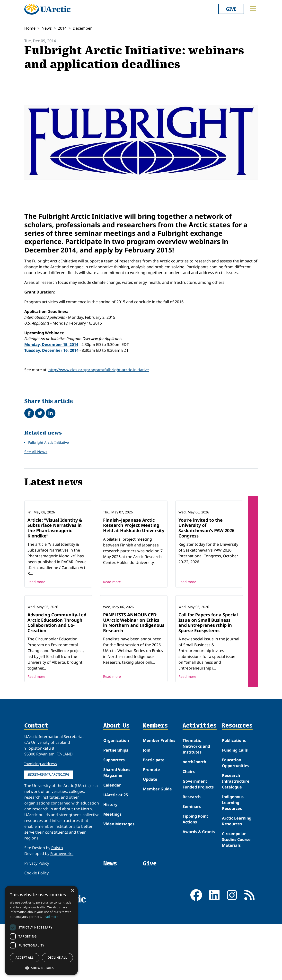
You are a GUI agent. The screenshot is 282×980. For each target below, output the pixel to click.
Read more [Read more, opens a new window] (50, 917)
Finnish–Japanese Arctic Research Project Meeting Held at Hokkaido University (133, 557)
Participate (154, 823)
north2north (194, 825)
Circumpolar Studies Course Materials (236, 903)
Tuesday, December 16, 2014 (51, 350)
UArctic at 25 (115, 858)
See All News (35, 451)
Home (29, 28)
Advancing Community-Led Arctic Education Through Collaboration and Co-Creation (56, 686)
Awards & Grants (199, 895)
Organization (116, 804)
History (110, 868)
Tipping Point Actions (195, 882)
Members (155, 790)
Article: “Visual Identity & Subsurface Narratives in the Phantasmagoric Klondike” (54, 559)
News (47, 28)
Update (150, 843)
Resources (237, 790)
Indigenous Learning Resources (233, 866)
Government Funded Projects (198, 848)
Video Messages (118, 887)
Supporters (114, 823)
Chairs (189, 835)
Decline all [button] (57, 957)
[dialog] (41, 930)
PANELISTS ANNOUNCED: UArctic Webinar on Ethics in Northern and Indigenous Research (133, 686)
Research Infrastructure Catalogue (235, 845)
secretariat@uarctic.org (48, 838)
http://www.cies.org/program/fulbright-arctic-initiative (98, 369)
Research (192, 860)
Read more (36, 613)
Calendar (112, 849)
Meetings (112, 878)
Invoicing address (40, 827)
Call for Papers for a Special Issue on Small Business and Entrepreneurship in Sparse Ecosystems (208, 686)
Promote (151, 833)
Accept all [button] (25, 957)
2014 (62, 28)
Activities (200, 790)
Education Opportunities (235, 826)
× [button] (72, 891)
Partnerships (115, 814)
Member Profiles (159, 804)
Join (146, 814)
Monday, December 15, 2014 (51, 344)
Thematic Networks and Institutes (196, 810)
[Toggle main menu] (253, 9)
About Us (116, 790)
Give (231, 9)
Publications (234, 804)
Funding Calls (235, 814)
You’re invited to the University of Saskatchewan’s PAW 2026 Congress (206, 559)
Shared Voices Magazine (116, 836)
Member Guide (157, 852)
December (82, 28)
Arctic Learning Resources (236, 884)
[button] (41, 967)
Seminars (192, 870)
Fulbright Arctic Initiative (48, 442)
